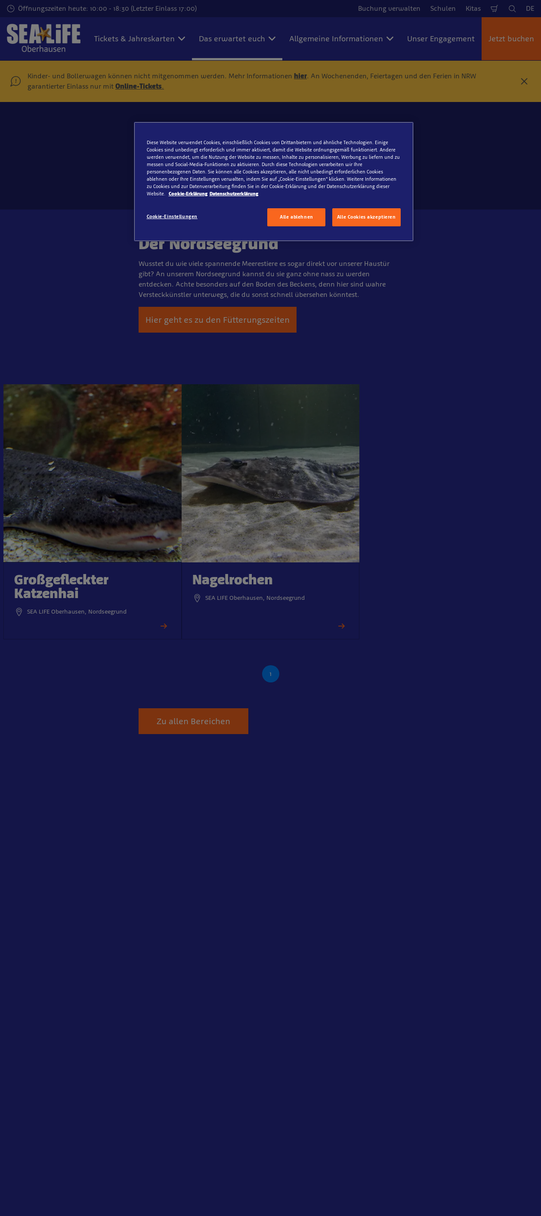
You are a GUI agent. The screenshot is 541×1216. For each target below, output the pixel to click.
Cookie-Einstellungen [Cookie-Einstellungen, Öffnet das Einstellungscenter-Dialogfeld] (172, 216)
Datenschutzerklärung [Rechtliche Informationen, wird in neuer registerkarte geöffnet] (234, 194)
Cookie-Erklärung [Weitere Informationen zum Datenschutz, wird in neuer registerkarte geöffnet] (188, 194)
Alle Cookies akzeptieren (366, 217)
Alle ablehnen (296, 217)
